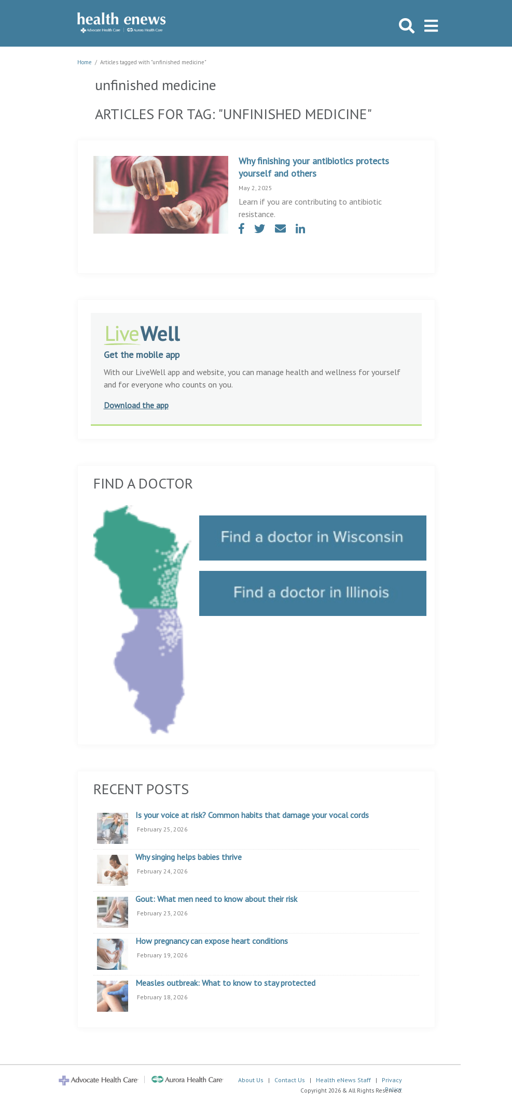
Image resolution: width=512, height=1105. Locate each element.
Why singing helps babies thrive (188, 857)
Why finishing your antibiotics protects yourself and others (314, 167)
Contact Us (289, 1080)
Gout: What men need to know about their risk (216, 899)
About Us (251, 1080)
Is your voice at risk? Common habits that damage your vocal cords (252, 815)
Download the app (136, 405)
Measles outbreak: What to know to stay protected (225, 983)
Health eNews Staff (343, 1080)
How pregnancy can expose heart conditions (211, 941)
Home (84, 62)
